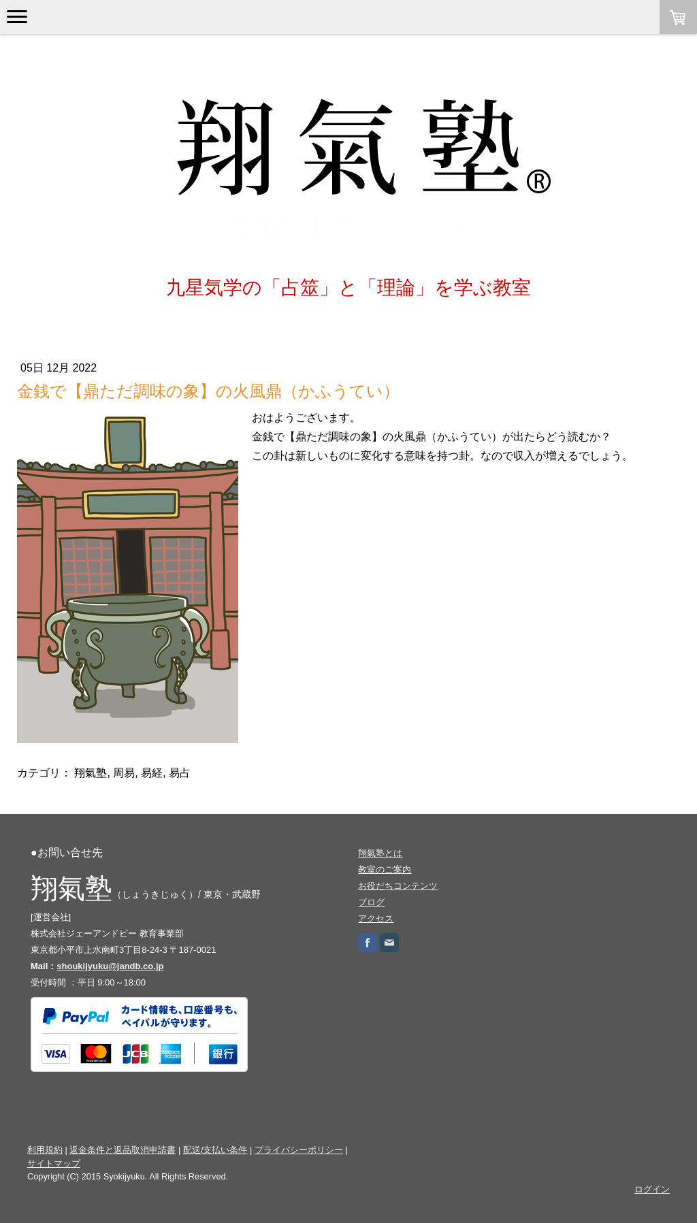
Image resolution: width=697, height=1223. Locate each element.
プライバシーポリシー (299, 1150)
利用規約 (45, 1150)
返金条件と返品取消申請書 (122, 1150)
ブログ (371, 902)
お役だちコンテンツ (398, 886)
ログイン (652, 1189)
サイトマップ (53, 1163)
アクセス (375, 918)
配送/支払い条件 (215, 1150)
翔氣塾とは (380, 853)
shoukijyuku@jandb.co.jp (109, 966)
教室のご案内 (384, 869)
